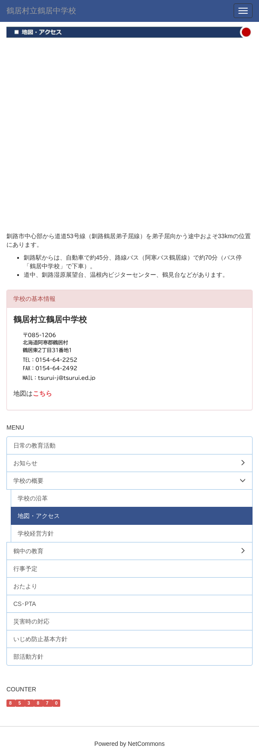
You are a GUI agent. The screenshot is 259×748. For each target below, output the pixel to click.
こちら (42, 393)
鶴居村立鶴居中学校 (41, 10)
